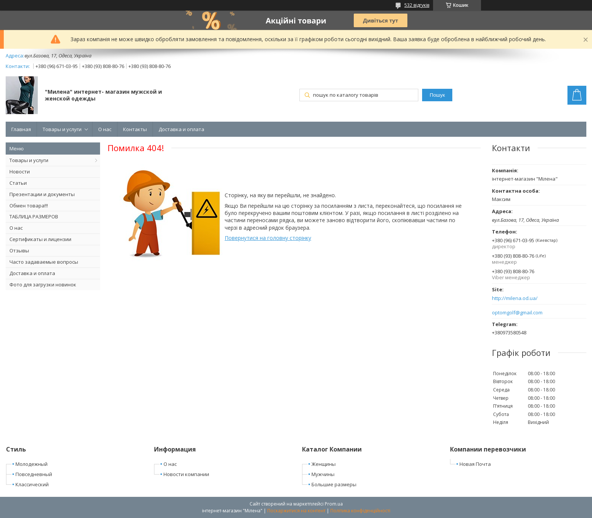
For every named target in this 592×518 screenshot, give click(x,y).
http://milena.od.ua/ (515, 298)
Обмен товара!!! (28, 205)
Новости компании (186, 474)
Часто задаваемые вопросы (43, 261)
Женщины (323, 464)
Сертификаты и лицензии (40, 239)
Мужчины (323, 474)
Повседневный (33, 474)
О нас (104, 129)
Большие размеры (333, 484)
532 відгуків (416, 5)
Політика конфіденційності (360, 510)
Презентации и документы (42, 194)
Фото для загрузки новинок (42, 284)
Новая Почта (475, 464)
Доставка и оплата (181, 129)
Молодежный (31, 464)
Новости (19, 171)
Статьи (18, 182)
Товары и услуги (62, 129)
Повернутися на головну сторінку (268, 237)
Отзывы (19, 250)
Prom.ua (334, 504)
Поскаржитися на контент (296, 510)
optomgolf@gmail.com (517, 312)
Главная (21, 129)
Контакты (135, 129)
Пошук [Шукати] (437, 95)
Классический (32, 484)
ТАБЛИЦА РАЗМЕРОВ (33, 216)
